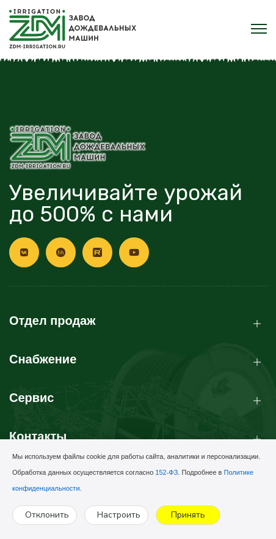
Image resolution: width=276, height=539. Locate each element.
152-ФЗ (166, 472)
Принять (188, 515)
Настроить (118, 515)
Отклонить (47, 515)
